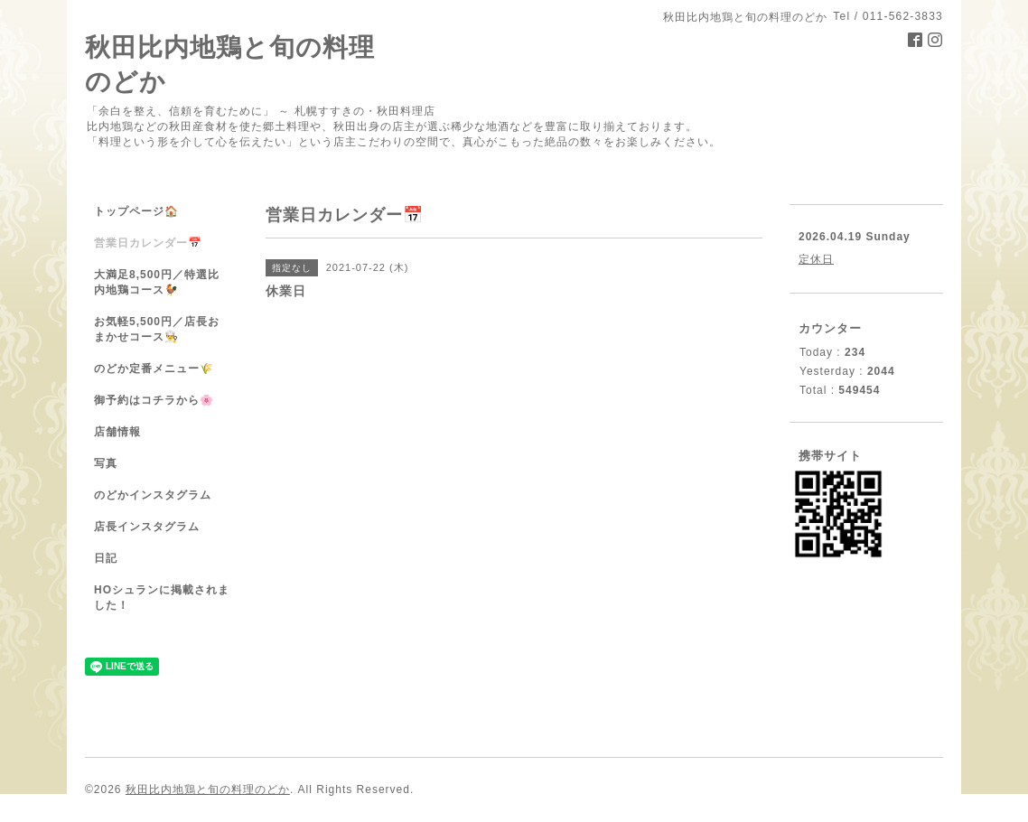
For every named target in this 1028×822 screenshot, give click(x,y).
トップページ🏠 (136, 211)
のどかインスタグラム (152, 495)
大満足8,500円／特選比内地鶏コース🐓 (157, 282)
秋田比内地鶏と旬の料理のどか (208, 789)
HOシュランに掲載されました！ (161, 598)
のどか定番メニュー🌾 (154, 368)
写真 (105, 463)
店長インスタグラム (147, 526)
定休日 (816, 259)
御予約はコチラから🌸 (154, 400)
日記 (105, 558)
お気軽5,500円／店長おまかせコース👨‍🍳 (157, 329)
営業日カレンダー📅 (148, 243)
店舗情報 (117, 431)
